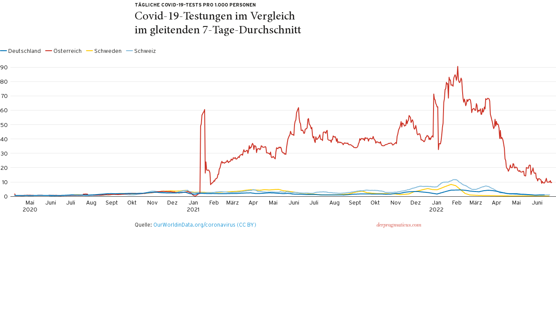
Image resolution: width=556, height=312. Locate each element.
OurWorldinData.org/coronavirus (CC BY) (204, 224)
